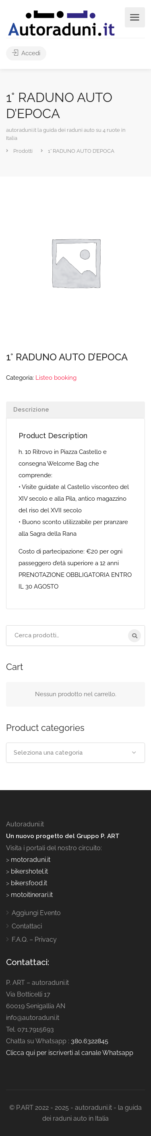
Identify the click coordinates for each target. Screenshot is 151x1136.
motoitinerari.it (31, 895)
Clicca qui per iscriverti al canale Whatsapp (69, 1053)
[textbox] (75, 752)
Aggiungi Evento (36, 913)
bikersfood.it (29, 883)
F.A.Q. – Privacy (34, 939)
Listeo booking (56, 377)
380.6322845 (89, 1041)
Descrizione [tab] (31, 409)
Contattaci (27, 926)
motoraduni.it (29, 859)
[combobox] (75, 753)
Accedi (26, 53)
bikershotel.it (29, 871)
